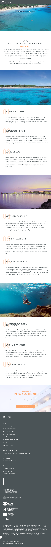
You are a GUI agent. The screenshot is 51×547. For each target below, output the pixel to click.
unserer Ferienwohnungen (32, 62)
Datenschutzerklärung (9, 473)
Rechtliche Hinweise (8, 468)
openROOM (19, 543)
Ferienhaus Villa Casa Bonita (10, 434)
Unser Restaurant (8, 437)
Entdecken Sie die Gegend (10, 439)
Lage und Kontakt (8, 445)
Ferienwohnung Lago (8, 431)
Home (4, 423)
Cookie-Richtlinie (7, 471)
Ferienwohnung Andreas (9, 428)
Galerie (5, 442)
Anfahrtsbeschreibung (9, 465)
